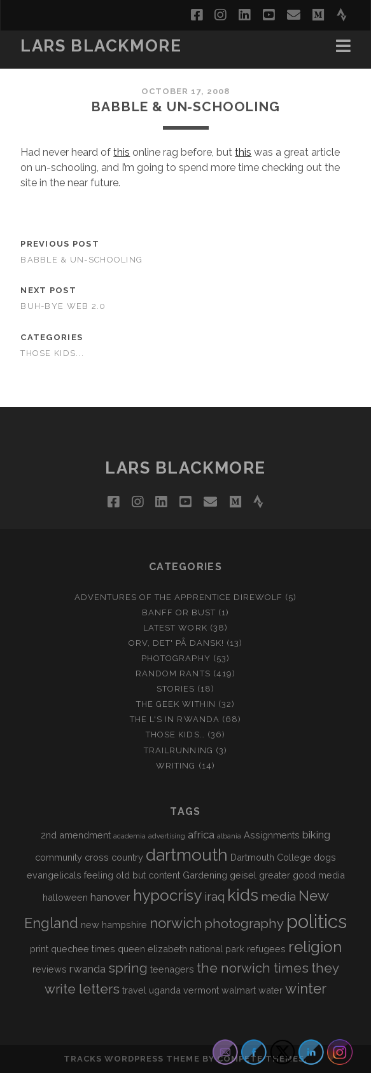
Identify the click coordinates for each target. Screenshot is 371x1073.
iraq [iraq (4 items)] (214, 896)
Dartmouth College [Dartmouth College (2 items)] (270, 857)
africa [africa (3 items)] (201, 834)
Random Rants (173, 673)
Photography (175, 658)
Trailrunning (178, 750)
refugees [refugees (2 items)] (266, 948)
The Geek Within (176, 704)
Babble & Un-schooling (81, 259)
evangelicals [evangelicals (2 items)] (54, 875)
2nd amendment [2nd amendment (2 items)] (76, 835)
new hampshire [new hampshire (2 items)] (114, 924)
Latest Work (175, 627)
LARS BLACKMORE (100, 45)
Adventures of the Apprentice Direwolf (178, 597)
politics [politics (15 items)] (316, 921)
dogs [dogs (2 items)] (325, 857)
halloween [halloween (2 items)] (65, 897)
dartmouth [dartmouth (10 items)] (187, 855)
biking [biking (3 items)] (316, 834)
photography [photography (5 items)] (244, 923)
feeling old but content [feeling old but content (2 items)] (132, 875)
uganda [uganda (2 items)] (165, 990)
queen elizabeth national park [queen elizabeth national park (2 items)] (181, 948)
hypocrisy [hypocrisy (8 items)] (167, 895)
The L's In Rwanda (175, 719)
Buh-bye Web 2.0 (63, 306)
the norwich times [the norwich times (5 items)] (253, 968)
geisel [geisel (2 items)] (243, 875)
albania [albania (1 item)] (229, 836)
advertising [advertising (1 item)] (166, 836)
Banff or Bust (179, 612)
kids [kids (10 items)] (242, 895)
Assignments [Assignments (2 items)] (272, 835)
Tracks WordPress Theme (132, 1058)
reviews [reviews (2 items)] (49, 969)
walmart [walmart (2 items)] (238, 990)
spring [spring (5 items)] (128, 968)
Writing (175, 765)
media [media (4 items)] (278, 896)
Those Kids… (175, 734)
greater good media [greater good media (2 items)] (302, 875)
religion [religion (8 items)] (315, 947)
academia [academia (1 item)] (129, 836)
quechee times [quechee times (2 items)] (83, 948)
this (121, 152)
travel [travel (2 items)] (134, 990)
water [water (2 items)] (270, 990)
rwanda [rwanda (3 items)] (87, 968)
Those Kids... (52, 353)
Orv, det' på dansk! (177, 643)
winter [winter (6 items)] (305, 988)
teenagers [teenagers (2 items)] (172, 969)
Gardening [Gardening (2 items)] (205, 875)
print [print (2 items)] (39, 948)
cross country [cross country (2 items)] (114, 857)
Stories (176, 689)
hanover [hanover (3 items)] (110, 897)
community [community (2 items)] (58, 857)
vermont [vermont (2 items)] (201, 990)
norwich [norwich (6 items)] (176, 923)
